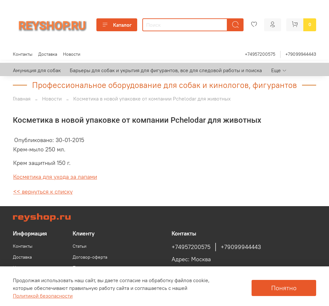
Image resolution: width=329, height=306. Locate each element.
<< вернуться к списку (43, 191)
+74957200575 (260, 54)
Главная (22, 98)
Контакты (22, 54)
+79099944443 (300, 54)
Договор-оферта (90, 257)
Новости (71, 54)
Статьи (79, 246)
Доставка (47, 54)
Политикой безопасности (43, 295)
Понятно (284, 288)
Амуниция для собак (37, 70)
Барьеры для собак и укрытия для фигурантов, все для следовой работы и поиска (166, 70)
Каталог (117, 25)
